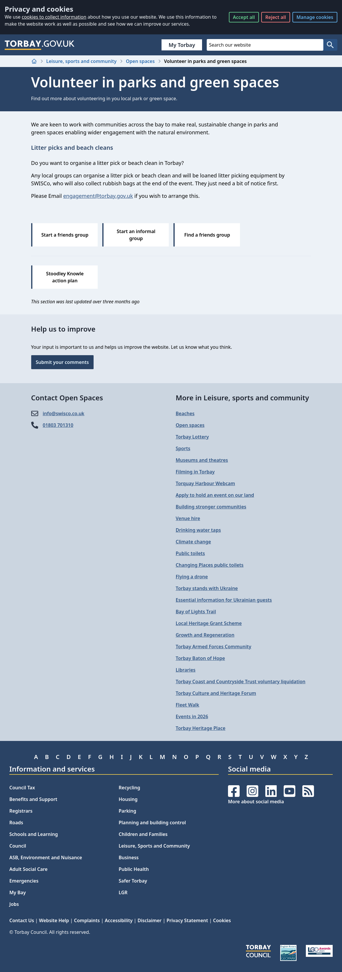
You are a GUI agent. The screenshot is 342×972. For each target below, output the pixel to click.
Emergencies (23, 881)
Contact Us (21, 920)
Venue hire (188, 518)
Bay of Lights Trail (196, 611)
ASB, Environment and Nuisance (45, 857)
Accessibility (118, 920)
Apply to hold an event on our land (215, 495)
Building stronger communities (211, 506)
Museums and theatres (202, 460)
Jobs (14, 904)
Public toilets (190, 553)
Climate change (193, 541)
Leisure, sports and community (81, 61)
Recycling (129, 787)
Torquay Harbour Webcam (205, 483)
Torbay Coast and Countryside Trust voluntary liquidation (241, 681)
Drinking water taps (198, 530)
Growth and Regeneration (205, 635)
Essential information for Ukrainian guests (224, 600)
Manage (315, 17)
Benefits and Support (33, 799)
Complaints (87, 920)
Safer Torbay (133, 881)
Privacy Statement (187, 920)
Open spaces (140, 61)
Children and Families (143, 834)
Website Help (54, 920)
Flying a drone (192, 576)
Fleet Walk (187, 705)
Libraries (186, 670)
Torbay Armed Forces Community (213, 646)
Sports (183, 448)
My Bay (17, 892)
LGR (123, 892)
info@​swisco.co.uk (64, 413)
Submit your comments (62, 362)
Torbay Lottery (192, 437)
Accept (244, 17)
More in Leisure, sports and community (242, 397)
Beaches (185, 413)
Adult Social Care (28, 869)
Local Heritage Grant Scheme (209, 623)
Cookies (222, 920)
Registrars (20, 811)
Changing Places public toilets (210, 565)
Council (17, 846)
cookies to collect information (54, 17)
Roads (16, 822)
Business (129, 857)
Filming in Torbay (195, 472)
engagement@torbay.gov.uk (98, 195)
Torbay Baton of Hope (200, 658)
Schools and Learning (33, 834)
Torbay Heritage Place (201, 728)
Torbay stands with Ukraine (207, 588)
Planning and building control (152, 822)
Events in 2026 (192, 716)
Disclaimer (150, 920)
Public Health (134, 869)
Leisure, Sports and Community (154, 846)
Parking (127, 811)
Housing (128, 799)
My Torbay (182, 44)
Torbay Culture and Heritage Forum (216, 693)
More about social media (256, 801)
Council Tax (22, 787)
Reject (275, 17)
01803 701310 (58, 425)
